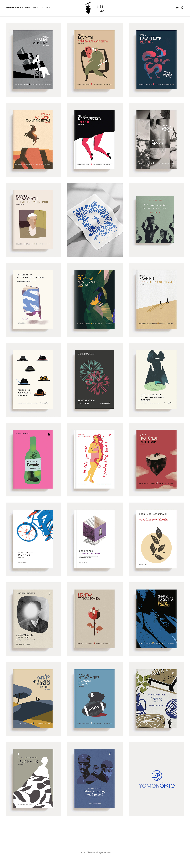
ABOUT (36, 7)
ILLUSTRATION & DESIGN (18, 7)
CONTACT (46, 7)
